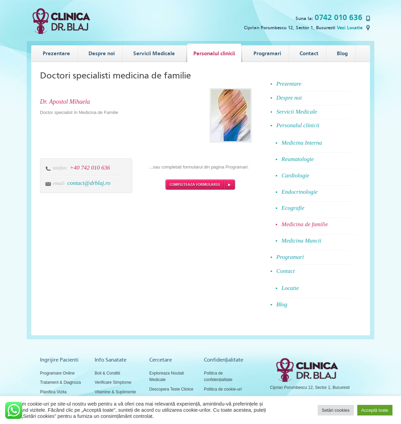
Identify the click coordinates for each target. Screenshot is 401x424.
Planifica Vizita (53, 392)
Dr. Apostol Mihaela (65, 101)
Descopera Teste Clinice (171, 389)
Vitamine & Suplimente (115, 392)
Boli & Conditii (107, 373)
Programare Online (57, 373)
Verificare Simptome (113, 382)
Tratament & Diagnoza (60, 382)
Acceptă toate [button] (375, 410)
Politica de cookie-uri (223, 389)
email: (59, 183)
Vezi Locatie (349, 28)
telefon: (60, 168)
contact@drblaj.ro (88, 183)
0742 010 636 (338, 17)
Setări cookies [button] (336, 410)
